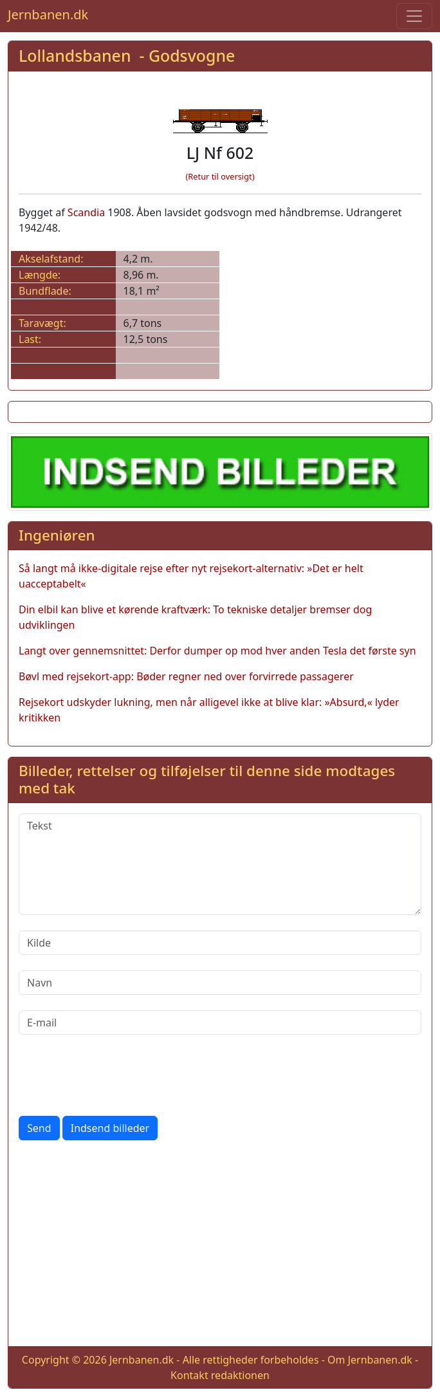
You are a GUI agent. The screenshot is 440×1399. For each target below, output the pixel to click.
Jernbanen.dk (48, 14)
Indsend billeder (110, 1128)
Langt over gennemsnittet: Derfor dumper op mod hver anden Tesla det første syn (217, 651)
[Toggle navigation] (414, 16)
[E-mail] (220, 1022)
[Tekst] (220, 864)
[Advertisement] (220, 1246)
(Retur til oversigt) (220, 176)
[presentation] (116, 1075)
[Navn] (220, 982)
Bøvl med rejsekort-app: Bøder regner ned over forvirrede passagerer (186, 676)
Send (39, 1128)
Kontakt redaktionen (220, 1375)
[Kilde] (220, 943)
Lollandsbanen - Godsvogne (127, 55)
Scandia (86, 212)
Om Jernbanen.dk (369, 1360)
